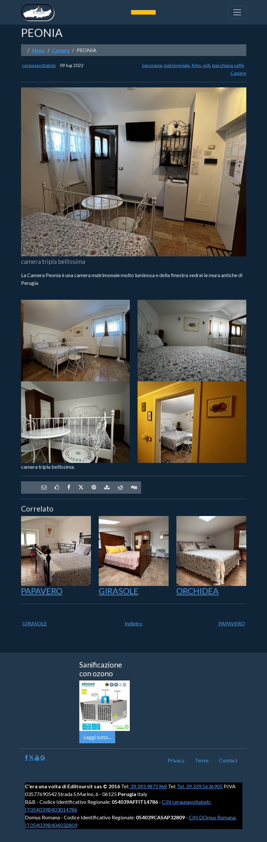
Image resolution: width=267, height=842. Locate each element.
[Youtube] (37, 758)
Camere (61, 50)
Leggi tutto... (97, 737)
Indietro (133, 623)
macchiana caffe (228, 65)
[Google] (42, 758)
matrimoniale (177, 65)
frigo (196, 65)
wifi (206, 65)
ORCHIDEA (197, 591)
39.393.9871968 (148, 786)
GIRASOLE (119, 591)
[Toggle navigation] (237, 12)
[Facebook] (26, 758)
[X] (31, 758)
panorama (152, 65)
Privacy (176, 760)
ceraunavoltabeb (39, 65)
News (38, 50)
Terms (202, 760)
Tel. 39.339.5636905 (200, 786)
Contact (228, 760)
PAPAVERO (41, 591)
